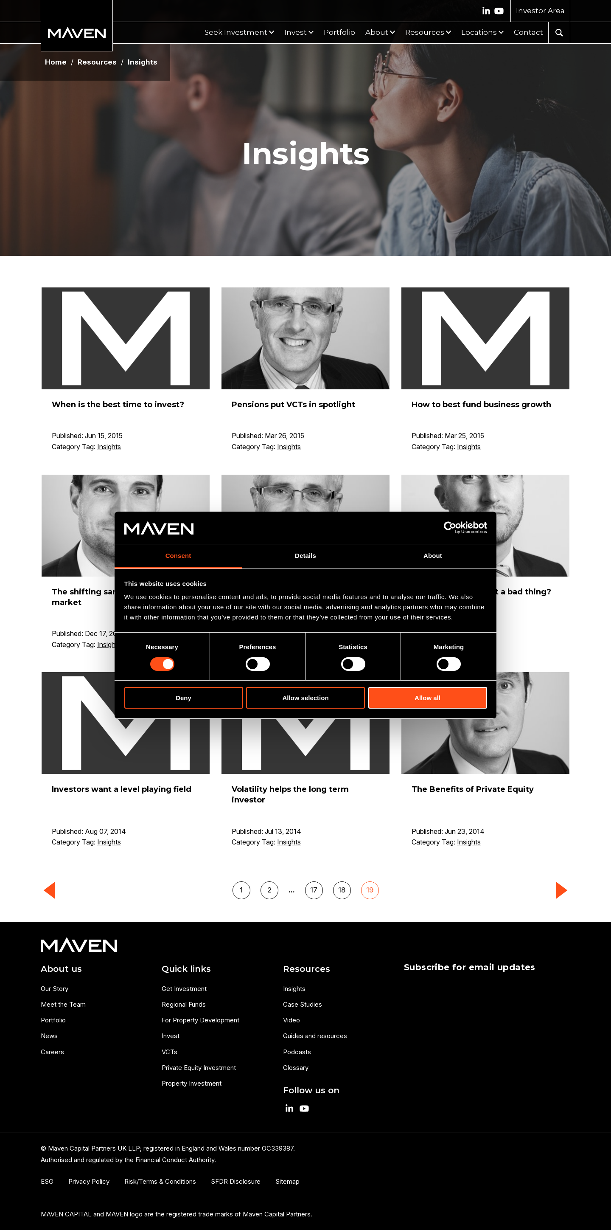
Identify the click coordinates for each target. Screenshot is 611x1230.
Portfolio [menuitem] (53, 1020)
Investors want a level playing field (121, 789)
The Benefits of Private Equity (473, 789)
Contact (528, 32)
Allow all (427, 697)
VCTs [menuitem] (169, 1052)
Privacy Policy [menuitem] (88, 1181)
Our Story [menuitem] (54, 989)
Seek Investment (236, 32)
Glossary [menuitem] (295, 1068)
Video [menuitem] (291, 1020)
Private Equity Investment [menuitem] (199, 1068)
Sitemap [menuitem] (287, 1181)
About (376, 32)
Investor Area (540, 10)
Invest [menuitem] (170, 1036)
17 (313, 890)
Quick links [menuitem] (186, 969)
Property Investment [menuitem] (191, 1083)
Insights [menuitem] (294, 989)
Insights (109, 446)
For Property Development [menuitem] (200, 1020)
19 (369, 890)
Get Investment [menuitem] (184, 989)
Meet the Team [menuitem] (63, 1004)
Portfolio (339, 32)
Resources (424, 32)
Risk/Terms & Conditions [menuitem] (160, 1181)
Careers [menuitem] (52, 1052)
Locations (479, 32)
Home (56, 62)
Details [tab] (305, 555)
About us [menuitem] (61, 969)
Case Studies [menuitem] (302, 1004)
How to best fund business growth (481, 404)
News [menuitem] (49, 1036)
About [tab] (432, 555)
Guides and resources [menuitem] (315, 1036)
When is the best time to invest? (118, 404)
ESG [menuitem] (47, 1181)
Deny (183, 697)
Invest (295, 32)
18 (341, 890)
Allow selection (305, 697)
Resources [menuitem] (306, 969)
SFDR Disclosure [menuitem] (236, 1181)
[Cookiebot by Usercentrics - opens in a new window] (450, 527)
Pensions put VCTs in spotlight (293, 404)
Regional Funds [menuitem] (184, 1004)
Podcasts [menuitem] (297, 1052)
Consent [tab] (178, 555)
